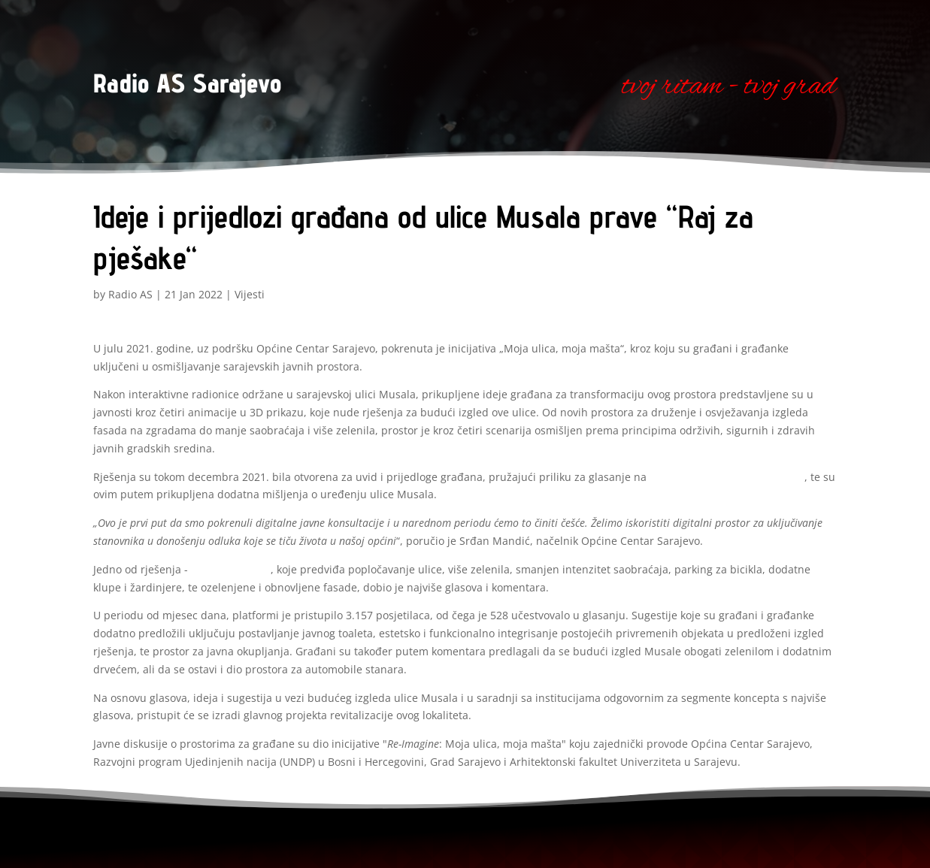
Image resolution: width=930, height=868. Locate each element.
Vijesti (250, 294)
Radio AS (130, 294)
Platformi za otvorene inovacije (727, 477)
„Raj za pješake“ (231, 569)
